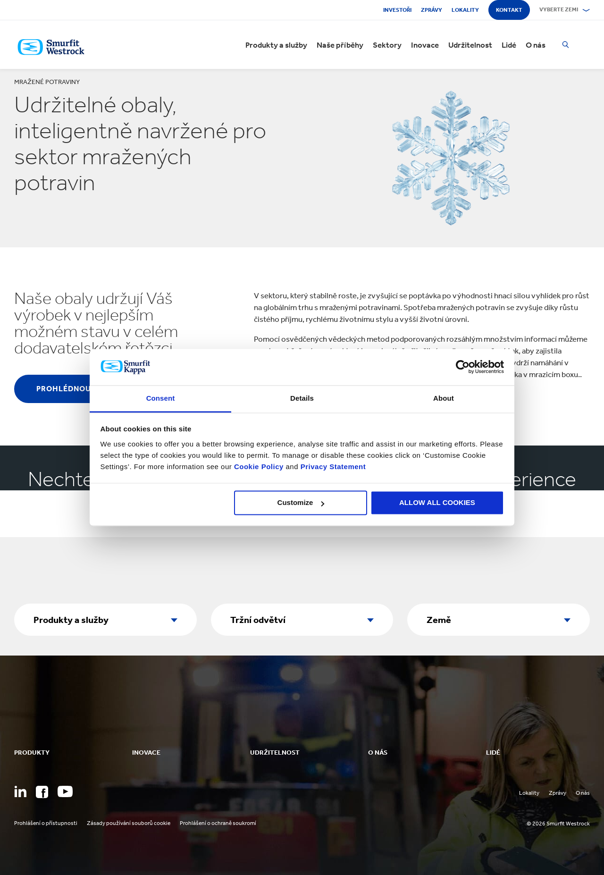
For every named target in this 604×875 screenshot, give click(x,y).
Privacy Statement (332, 467)
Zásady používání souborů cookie (128, 823)
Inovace (425, 45)
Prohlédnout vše (74, 388)
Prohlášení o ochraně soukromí (218, 823)
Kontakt (509, 10)
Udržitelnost (470, 45)
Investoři (397, 10)
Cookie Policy (259, 467)
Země (439, 619)
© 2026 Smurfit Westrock (558, 823)
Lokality (465, 10)
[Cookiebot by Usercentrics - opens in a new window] (462, 367)
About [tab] (443, 398)
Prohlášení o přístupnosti (45, 823)
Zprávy (431, 10)
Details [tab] (302, 398)
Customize (301, 503)
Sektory (387, 45)
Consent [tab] (160, 398)
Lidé (509, 45)
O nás (535, 45)
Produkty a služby (276, 45)
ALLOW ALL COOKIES (437, 503)
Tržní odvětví (257, 619)
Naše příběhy (340, 45)
